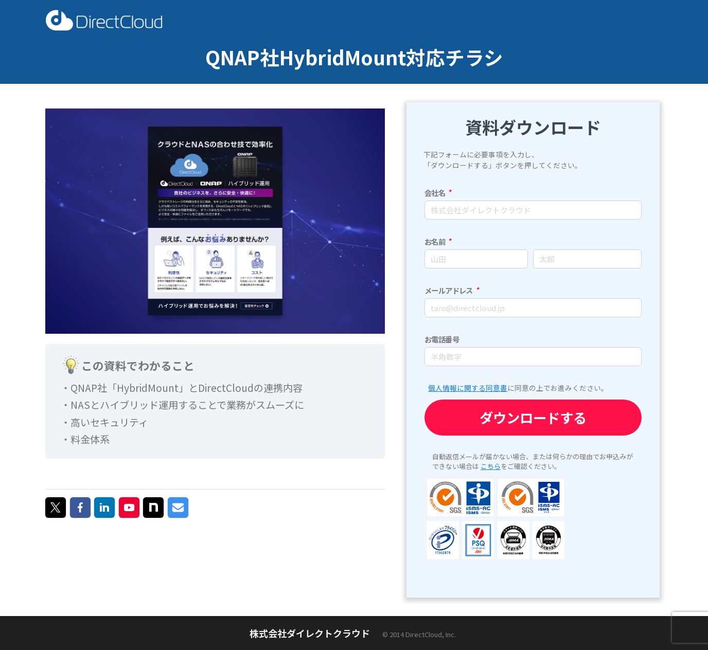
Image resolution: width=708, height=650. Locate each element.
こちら (491, 466)
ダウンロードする (533, 417)
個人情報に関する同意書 (467, 388)
